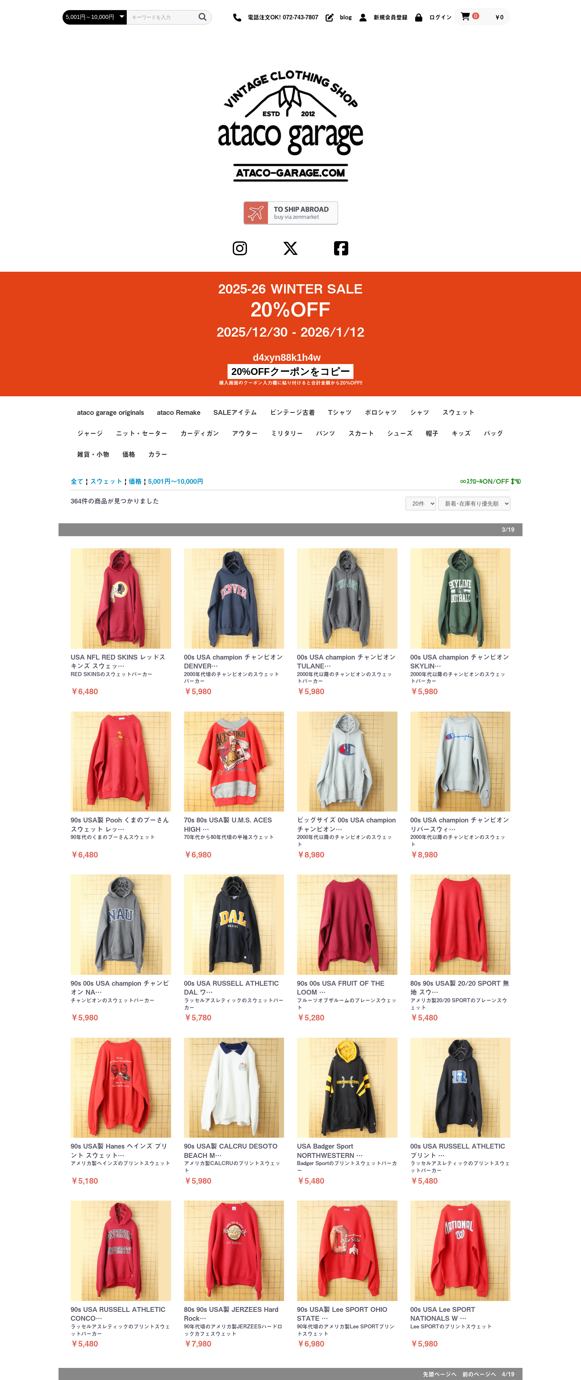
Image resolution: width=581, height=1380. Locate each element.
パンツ (325, 433)
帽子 (432, 433)
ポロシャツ (381, 412)
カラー (157, 454)
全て (77, 481)
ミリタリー (287, 433)
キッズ (461, 433)
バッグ (493, 433)
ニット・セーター (141, 433)
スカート (361, 433)
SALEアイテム (235, 412)
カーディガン (199, 433)
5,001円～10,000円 (175, 481)
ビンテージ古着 (292, 412)
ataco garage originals (110, 412)
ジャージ (90, 433)
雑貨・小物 (93, 454)
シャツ (419, 412)
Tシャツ (340, 412)
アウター (245, 433)
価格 (128, 454)
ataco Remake (179, 412)
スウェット (458, 412)
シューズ (400, 433)
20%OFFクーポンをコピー (290, 371)
